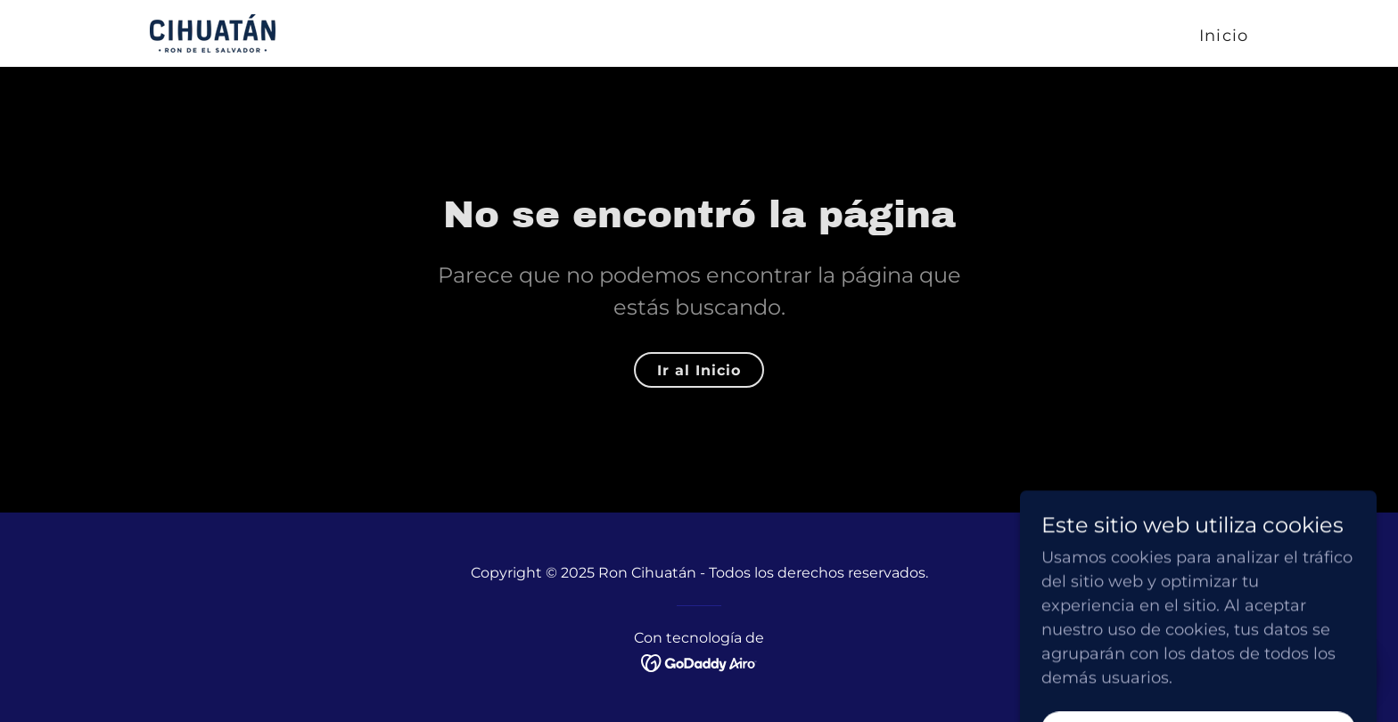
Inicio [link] (1223, 35)
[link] (212, 32)
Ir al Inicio (699, 370)
